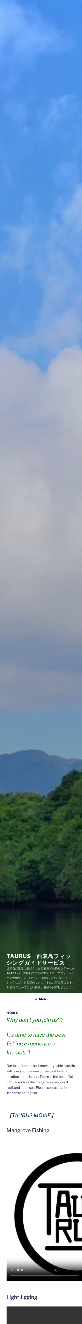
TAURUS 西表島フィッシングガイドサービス (39, 959)
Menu (41, 999)
